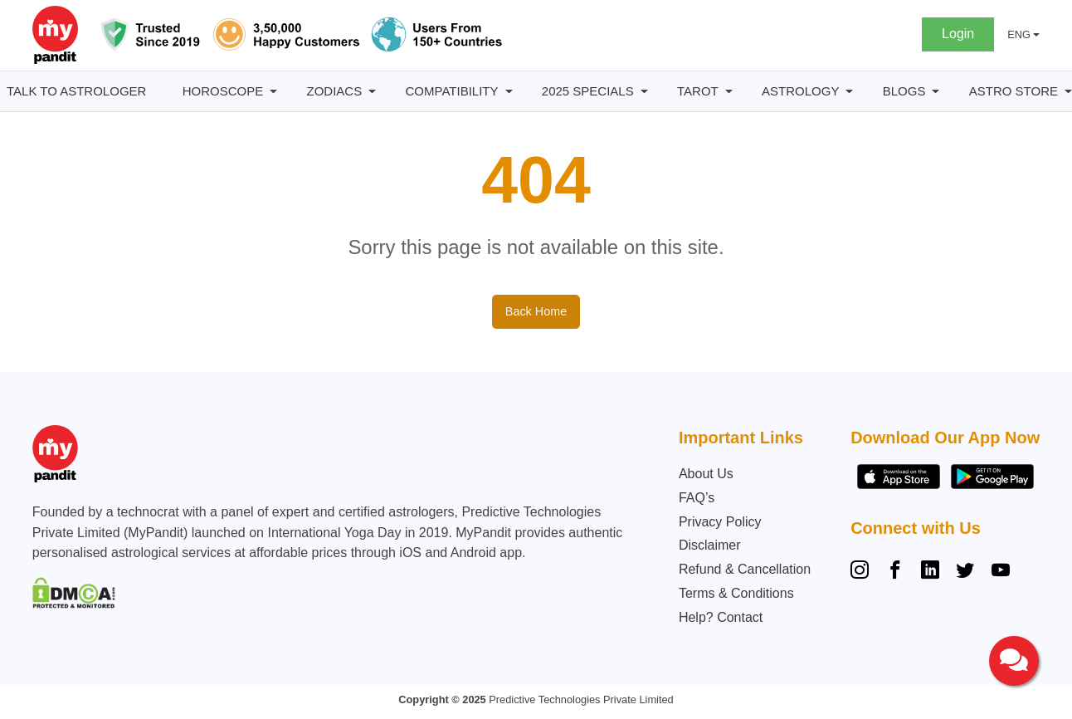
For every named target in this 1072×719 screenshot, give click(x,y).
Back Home (536, 311)
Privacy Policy (720, 522)
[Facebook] (895, 572)
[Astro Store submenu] (1068, 91)
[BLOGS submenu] (935, 91)
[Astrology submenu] (849, 91)
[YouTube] (1000, 572)
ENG (1019, 34)
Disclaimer (710, 545)
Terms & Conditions (736, 593)
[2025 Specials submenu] (644, 91)
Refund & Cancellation (745, 569)
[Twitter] (965, 572)
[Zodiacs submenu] (372, 91)
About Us (706, 474)
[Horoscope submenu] (273, 91)
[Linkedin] (930, 572)
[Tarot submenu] (729, 91)
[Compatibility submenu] (509, 91)
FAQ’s (696, 498)
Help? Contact (721, 617)
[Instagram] (862, 572)
